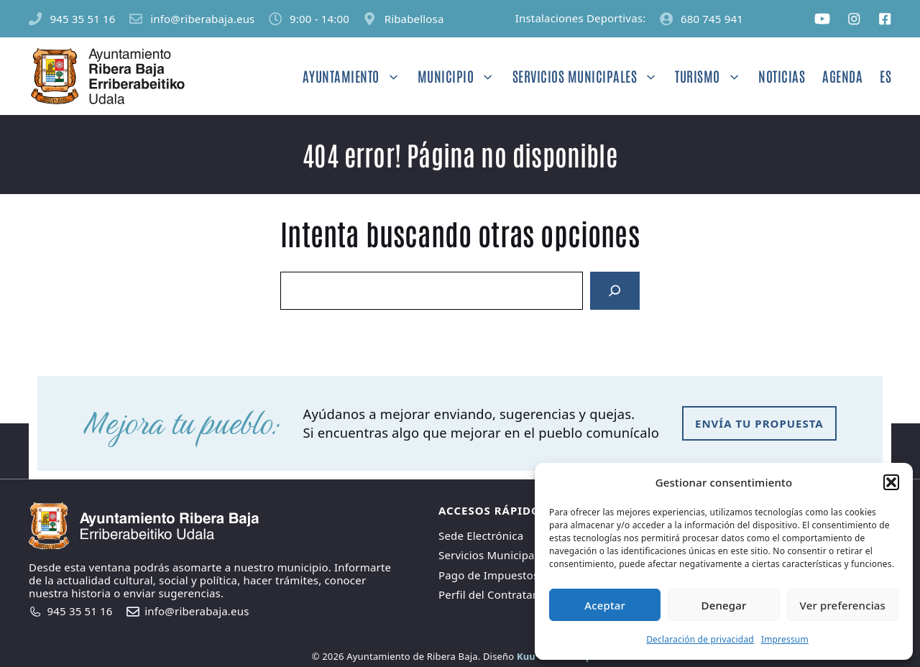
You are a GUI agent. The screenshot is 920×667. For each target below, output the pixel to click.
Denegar (724, 605)
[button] (891, 482)
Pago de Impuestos (488, 575)
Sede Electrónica (480, 535)
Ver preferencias (843, 605)
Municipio (461, 76)
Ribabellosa (414, 19)
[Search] (614, 291)
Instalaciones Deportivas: (580, 18)
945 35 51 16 (82, 19)
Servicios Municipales (589, 76)
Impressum (785, 639)
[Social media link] (822, 19)
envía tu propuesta (759, 423)
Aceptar (604, 605)
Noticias (781, 76)
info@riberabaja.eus (202, 19)
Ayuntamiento (356, 76)
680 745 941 (712, 19)
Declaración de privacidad (700, 639)
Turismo (712, 76)
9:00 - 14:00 (319, 19)
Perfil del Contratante (494, 594)
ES (885, 76)
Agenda (842, 76)
